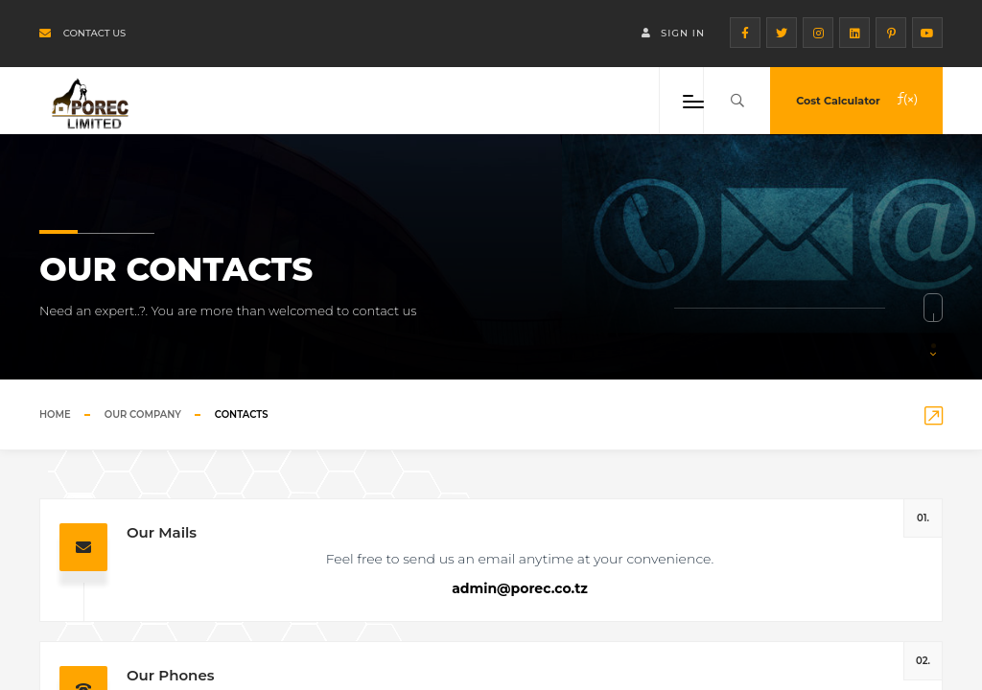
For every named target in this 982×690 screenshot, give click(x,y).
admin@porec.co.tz (520, 588)
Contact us (82, 33)
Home (55, 414)
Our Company (143, 414)
